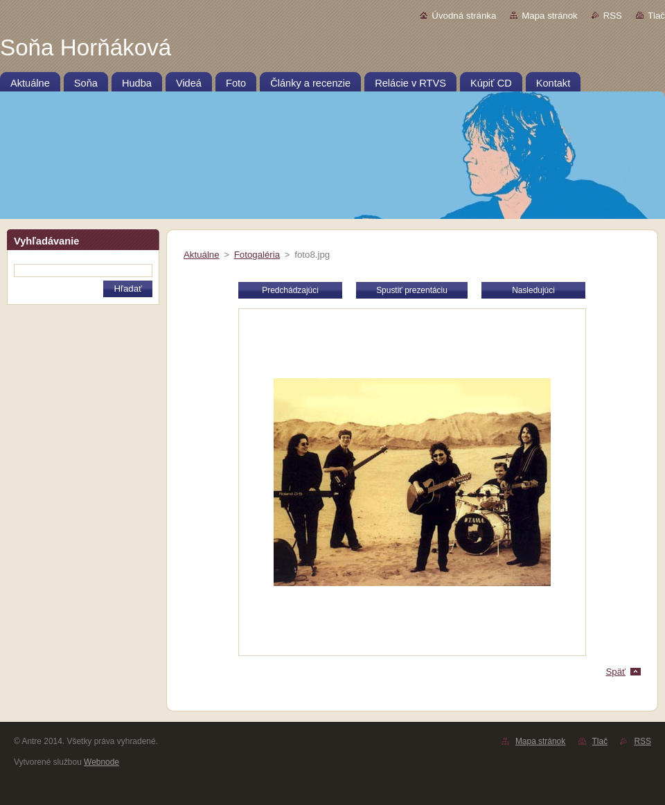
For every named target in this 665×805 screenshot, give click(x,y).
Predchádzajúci (290, 290)
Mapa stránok (549, 15)
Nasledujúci (533, 290)
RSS (612, 15)
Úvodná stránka (464, 15)
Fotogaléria (257, 254)
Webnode (101, 762)
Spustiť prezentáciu (411, 290)
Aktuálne (202, 254)
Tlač (656, 15)
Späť (615, 671)
